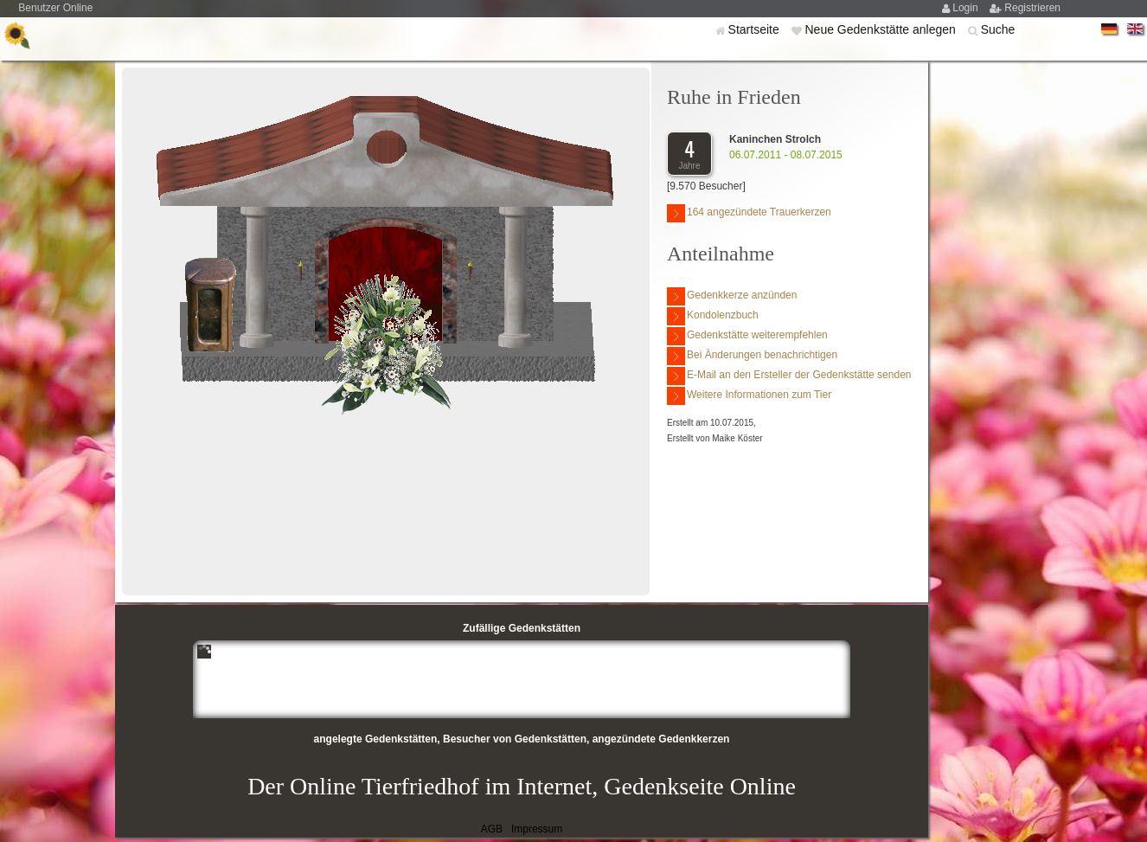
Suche (998, 29)
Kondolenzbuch (713, 316)
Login (966, 8)
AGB (492, 829)
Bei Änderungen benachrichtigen (752, 356)
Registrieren (1032, 8)
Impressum (536, 829)
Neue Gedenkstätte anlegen (881, 29)
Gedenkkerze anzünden (732, 296)
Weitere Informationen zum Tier (749, 396)
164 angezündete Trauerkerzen (749, 213)
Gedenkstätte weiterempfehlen (747, 336)
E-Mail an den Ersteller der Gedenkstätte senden (789, 376)
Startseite (755, 29)
